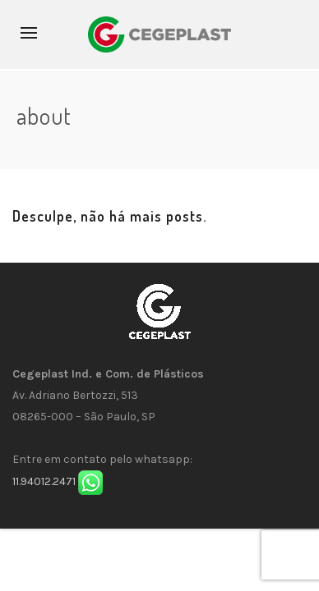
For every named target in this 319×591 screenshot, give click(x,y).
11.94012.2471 (44, 482)
